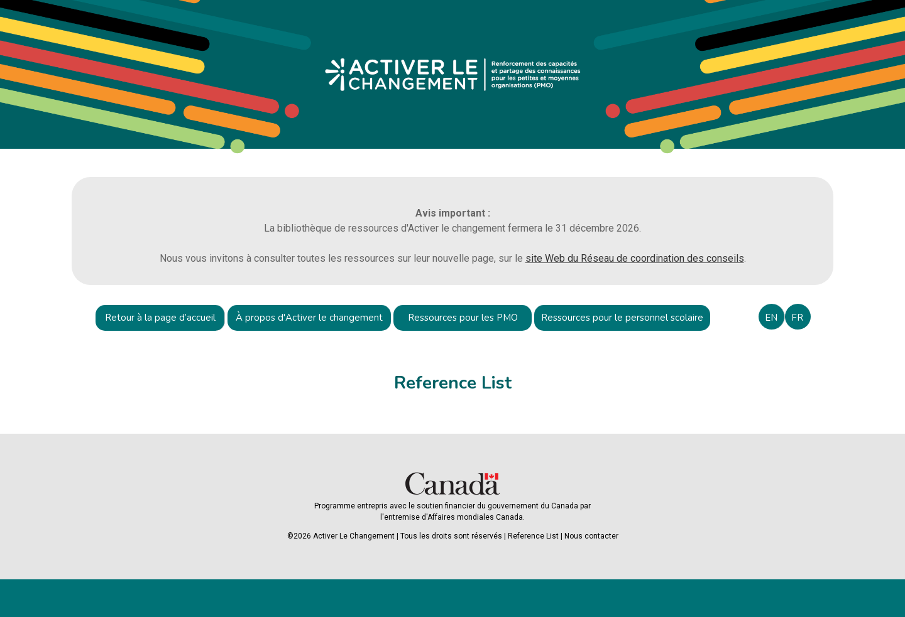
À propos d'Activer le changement (309, 317)
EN (771, 317)
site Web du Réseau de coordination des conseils (634, 258)
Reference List (533, 536)
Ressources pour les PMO (463, 317)
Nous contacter (591, 536)
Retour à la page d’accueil (160, 317)
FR (797, 317)
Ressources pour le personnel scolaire (622, 317)
